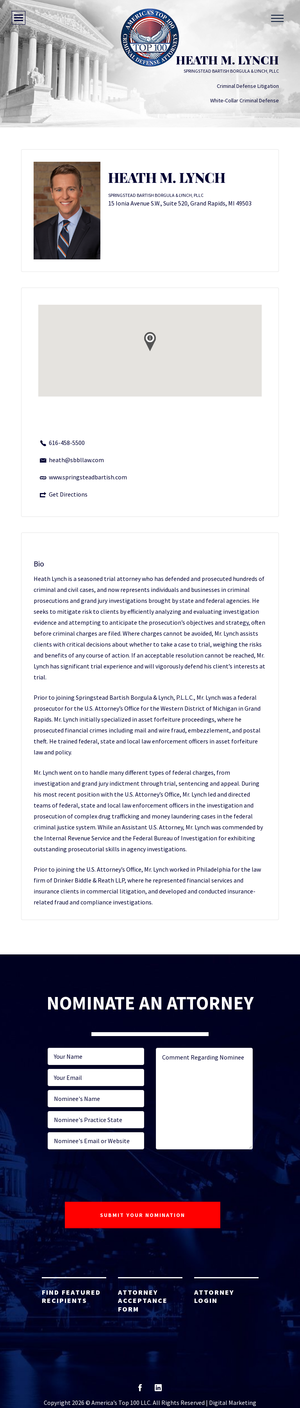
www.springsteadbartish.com (88, 477)
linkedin (158, 1390)
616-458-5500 (67, 443)
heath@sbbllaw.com (76, 460)
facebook (140, 1390)
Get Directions (68, 494)
